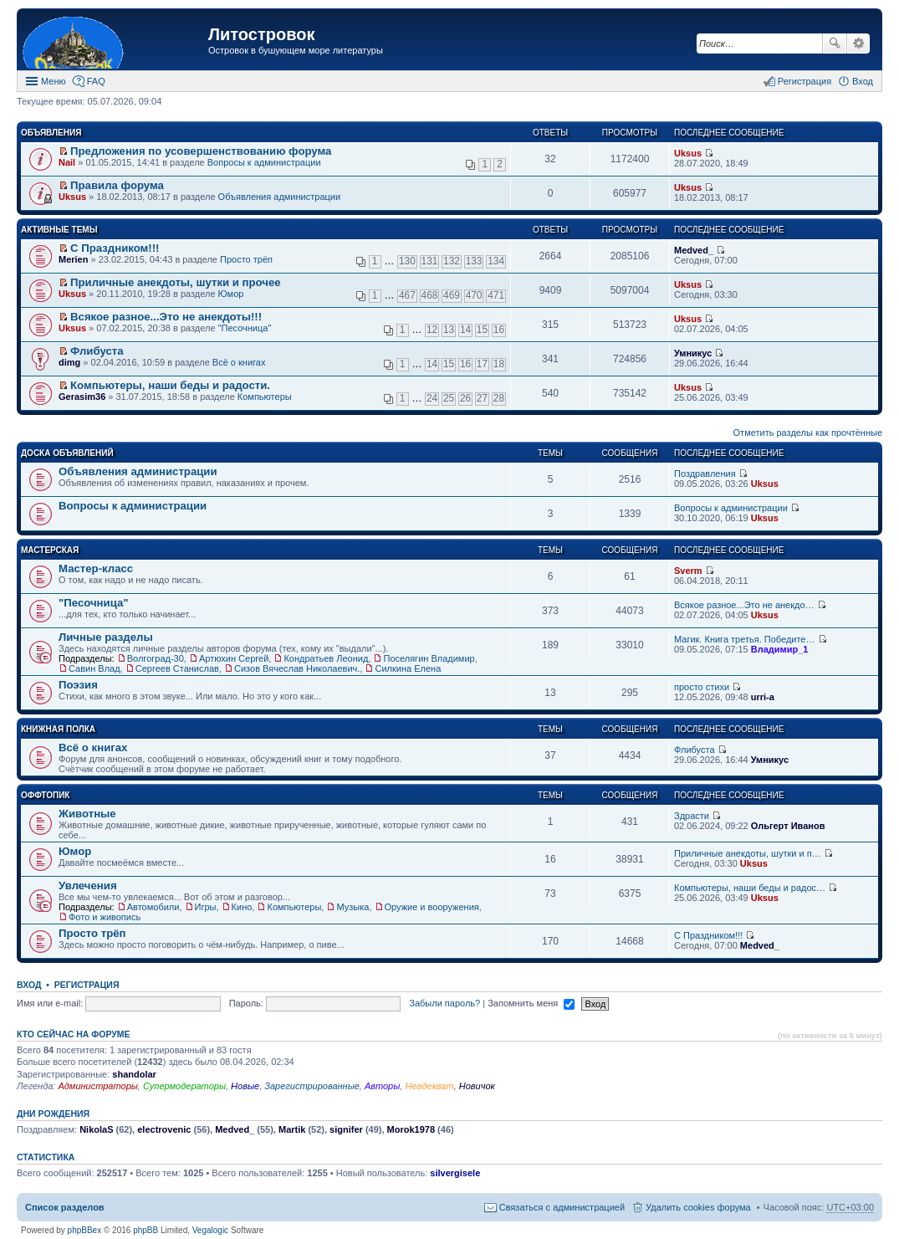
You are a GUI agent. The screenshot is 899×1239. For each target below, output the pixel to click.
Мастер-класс (96, 568)
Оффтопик (45, 795)
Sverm (688, 571)
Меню (53, 81)
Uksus (688, 153)
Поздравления (705, 473)
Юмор (231, 294)
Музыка (352, 907)
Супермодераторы (184, 1086)
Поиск (834, 43)
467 (407, 295)
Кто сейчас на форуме (73, 1034)
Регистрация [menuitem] (804, 81)
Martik (291, 1129)
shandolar (134, 1074)
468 (429, 295)
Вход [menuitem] (862, 81)
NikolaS (96, 1129)
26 (465, 398)
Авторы (382, 1086)
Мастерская (50, 550)
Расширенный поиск (858, 43)
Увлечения (88, 885)
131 (429, 261)
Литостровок (261, 34)
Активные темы (59, 229)
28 (498, 398)
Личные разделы (106, 637)
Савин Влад (94, 668)
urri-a (762, 697)
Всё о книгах (239, 362)
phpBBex (85, 1230)
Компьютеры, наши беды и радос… (749, 888)
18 (498, 364)
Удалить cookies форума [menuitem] (698, 1207)
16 (498, 329)
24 (432, 398)
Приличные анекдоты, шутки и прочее (175, 282)
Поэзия (78, 684)
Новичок (477, 1086)
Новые (245, 1086)
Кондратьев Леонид (325, 658)
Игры (206, 907)
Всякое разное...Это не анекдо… (744, 605)
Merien (73, 259)
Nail (67, 162)
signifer (346, 1129)
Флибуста (97, 351)
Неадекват (429, 1086)
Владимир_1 (780, 649)
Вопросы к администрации (264, 162)
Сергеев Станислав (177, 668)
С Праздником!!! (114, 248)
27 (482, 398)
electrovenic (164, 1129)
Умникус (693, 353)
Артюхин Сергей (233, 658)
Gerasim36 (82, 397)
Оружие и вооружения (432, 907)
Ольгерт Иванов (788, 826)
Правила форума (117, 185)
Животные (87, 813)
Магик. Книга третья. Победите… (744, 639)
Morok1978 (411, 1129)
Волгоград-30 (155, 658)
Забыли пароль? (444, 1003)
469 (451, 295)
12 (432, 329)
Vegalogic (210, 1230)
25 (448, 398)
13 (448, 329)
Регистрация (87, 985)
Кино (242, 907)
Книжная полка (58, 729)
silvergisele (455, 1173)
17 (482, 364)
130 (407, 261)
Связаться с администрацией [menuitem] (562, 1207)
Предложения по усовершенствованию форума (200, 151)
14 (465, 329)
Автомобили (153, 907)
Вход (29, 985)
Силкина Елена (408, 668)
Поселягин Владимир (428, 658)
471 (496, 295)
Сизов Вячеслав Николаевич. (297, 668)
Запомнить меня (531, 1003)
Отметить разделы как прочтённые (807, 433)
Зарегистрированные (312, 1086)
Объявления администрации (279, 197)
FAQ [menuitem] (96, 81)
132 (451, 261)
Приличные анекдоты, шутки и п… (747, 853)
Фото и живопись (104, 917)
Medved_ (693, 250)
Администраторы (97, 1086)
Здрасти (691, 816)
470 (474, 295)
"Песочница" (245, 328)
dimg (69, 362)
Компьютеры (265, 397)
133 (474, 261)
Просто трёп (246, 259)
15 (482, 329)
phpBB (145, 1230)
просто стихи (701, 687)
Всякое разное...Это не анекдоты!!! (166, 316)
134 (496, 261)
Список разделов (65, 1207)
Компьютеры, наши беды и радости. (170, 385)
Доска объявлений (67, 453)
